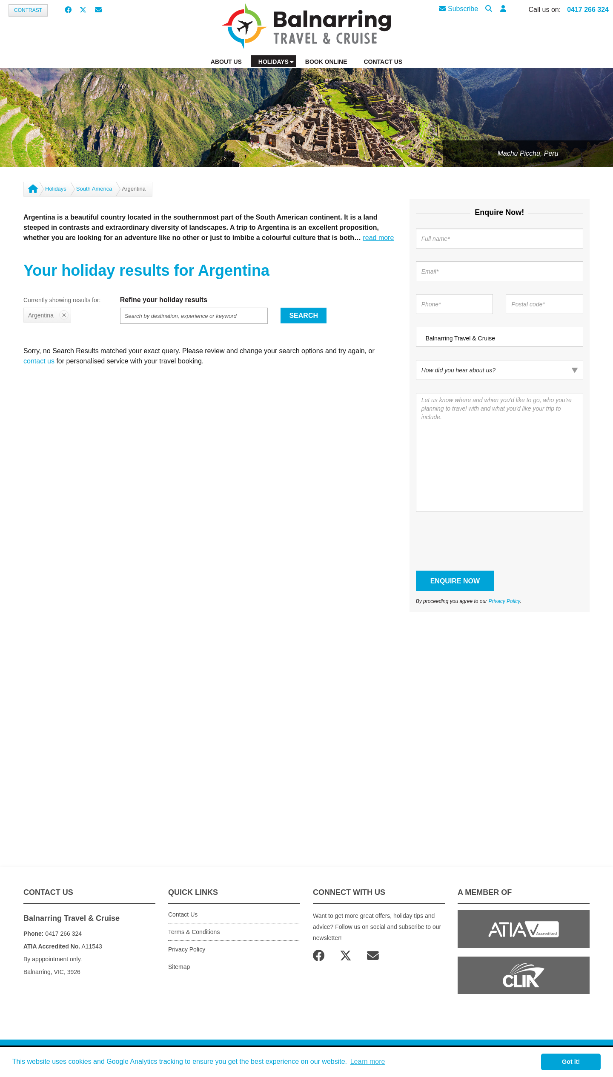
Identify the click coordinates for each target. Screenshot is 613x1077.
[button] (503, 9)
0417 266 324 (588, 9)
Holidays (55, 189)
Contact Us (183, 914)
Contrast (28, 10)
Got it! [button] (571, 1061)
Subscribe (458, 8)
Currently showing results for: (61, 300)
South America (94, 189)
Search (303, 315)
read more (378, 237)
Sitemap (179, 966)
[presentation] (480, 541)
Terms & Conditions (194, 931)
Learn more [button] (367, 1061)
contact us (38, 361)
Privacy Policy (504, 601)
